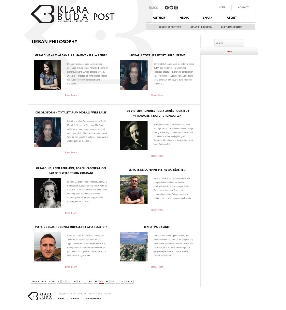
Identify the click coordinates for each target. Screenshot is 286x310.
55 (90, 281)
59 (112, 281)
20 (74, 281)
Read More (71, 95)
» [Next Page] (122, 281)
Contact (243, 7)
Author (159, 18)
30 (80, 281)
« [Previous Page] (58, 281)
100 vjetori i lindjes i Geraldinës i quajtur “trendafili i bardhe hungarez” (157, 113)
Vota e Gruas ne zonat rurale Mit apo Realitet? (71, 227)
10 (68, 281)
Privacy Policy (93, 298)
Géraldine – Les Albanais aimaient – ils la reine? (71, 55)
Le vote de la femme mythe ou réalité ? (157, 169)
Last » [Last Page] (129, 281)
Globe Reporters (170, 27)
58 (107, 281)
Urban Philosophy (201, 27)
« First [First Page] (52, 281)
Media (184, 18)
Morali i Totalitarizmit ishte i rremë (157, 55)
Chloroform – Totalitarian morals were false (71, 112)
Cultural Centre (231, 27)
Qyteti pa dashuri (157, 227)
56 (96, 281)
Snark (207, 18)
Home (222, 7)
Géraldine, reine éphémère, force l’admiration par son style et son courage (71, 171)
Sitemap (74, 298)
